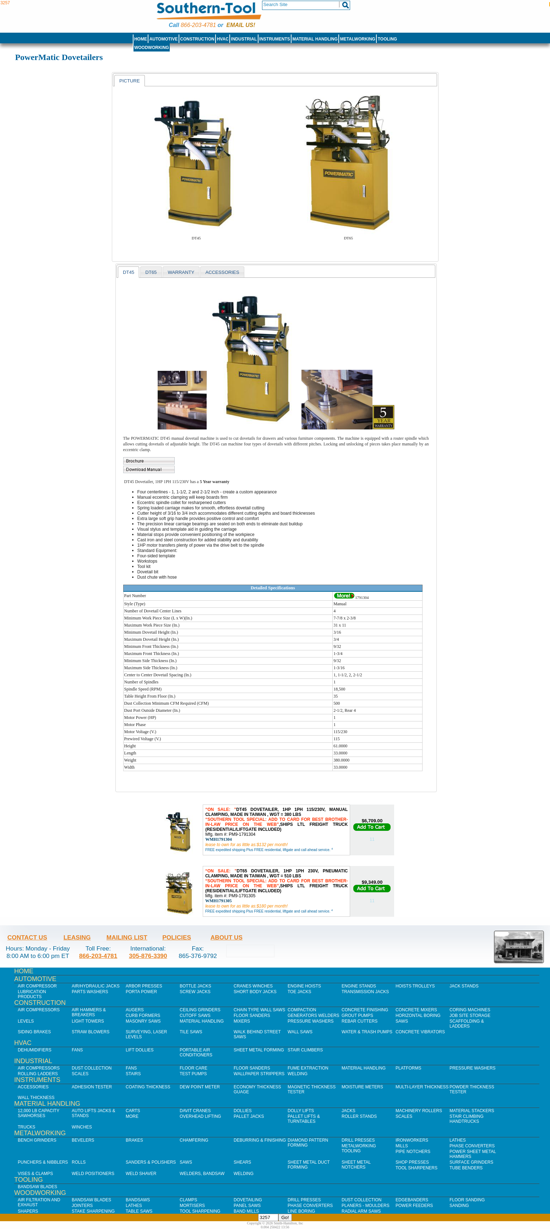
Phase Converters (472, 1145)
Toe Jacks (299, 991)
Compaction (302, 1009)
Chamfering (194, 1140)
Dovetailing (248, 1199)
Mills (402, 1145)
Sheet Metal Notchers (356, 1165)
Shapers (28, 1211)
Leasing (77, 937)
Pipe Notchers (413, 1151)
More (132, 1116)
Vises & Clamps (35, 1173)
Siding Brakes (34, 1031)
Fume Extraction (308, 1068)
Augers (135, 1009)
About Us (227, 937)
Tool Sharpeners (416, 1167)
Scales (80, 1073)
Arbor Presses (144, 986)
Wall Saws (300, 1031)
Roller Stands (359, 1116)
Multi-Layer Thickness (422, 1086)
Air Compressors (39, 1009)
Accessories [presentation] (222, 272)
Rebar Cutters (359, 1021)
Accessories (33, 1086)
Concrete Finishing (365, 1009)
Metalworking (357, 39)
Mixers (242, 1021)
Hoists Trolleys (415, 986)
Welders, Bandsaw (202, 1173)
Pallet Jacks (249, 1116)
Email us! (241, 25)
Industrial (244, 39)
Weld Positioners (93, 1173)
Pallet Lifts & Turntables (304, 1119)
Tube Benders (466, 1167)
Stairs (133, 1073)
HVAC (223, 39)
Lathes (458, 1140)
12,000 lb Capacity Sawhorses (38, 1113)
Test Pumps (193, 1073)
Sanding (459, 1205)
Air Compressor (37, 986)
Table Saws (139, 1211)
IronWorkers (412, 1140)
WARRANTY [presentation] (181, 272)
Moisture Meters (362, 1086)
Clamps (188, 1199)
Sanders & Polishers (151, 1162)
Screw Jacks (195, 991)
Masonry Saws (143, 1021)
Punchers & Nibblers (43, 1162)
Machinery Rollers (419, 1110)
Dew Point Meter (200, 1086)
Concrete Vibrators (420, 1031)
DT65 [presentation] (151, 272)
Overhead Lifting (200, 1116)
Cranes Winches (253, 986)
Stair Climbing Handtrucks (467, 1119)
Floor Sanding (467, 1199)
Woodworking (151, 47)
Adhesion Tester (92, 1086)
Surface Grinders (471, 1162)
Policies (176, 937)
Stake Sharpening (93, 1211)
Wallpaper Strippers (259, 1073)
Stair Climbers (305, 1049)
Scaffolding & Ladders (467, 1024)
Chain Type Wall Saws (259, 1009)
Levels (26, 1021)
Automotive (163, 39)
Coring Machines (470, 1009)
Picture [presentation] (129, 80)
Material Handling (315, 39)
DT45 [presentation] (128, 272)
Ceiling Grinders (200, 1009)
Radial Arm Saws (361, 1211)
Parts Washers (90, 991)
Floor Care (193, 1068)
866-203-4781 (198, 25)
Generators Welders (313, 1015)
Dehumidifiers (34, 1049)
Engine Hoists (304, 986)
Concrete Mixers (416, 1009)
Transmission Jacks (365, 991)
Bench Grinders (37, 1140)
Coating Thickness (148, 1086)
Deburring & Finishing (260, 1140)
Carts (133, 1110)
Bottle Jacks (195, 986)
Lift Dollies (139, 1049)
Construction (197, 39)
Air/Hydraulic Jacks (96, 986)
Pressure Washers (311, 1021)
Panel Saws (247, 1205)
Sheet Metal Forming (259, 1049)
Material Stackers (472, 1110)
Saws (402, 1021)
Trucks (26, 1127)
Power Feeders (414, 1205)
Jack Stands (464, 986)
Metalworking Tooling (359, 1148)
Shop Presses (412, 1162)
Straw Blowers (90, 1031)
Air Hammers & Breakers (89, 1012)
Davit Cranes (195, 1110)
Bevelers (83, 1140)
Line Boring (301, 1211)
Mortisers (192, 1205)
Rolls (79, 1162)
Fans (77, 1049)
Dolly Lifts (301, 1110)
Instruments (274, 39)
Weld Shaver (141, 1173)
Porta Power (141, 991)
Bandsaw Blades (37, 1186)
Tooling (387, 39)
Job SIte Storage (470, 1015)
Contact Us (27, 937)
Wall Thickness (36, 1097)
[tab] (129, 80)
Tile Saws (191, 1031)
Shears (242, 1162)
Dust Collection (91, 1068)
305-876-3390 (148, 955)
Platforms (408, 1068)
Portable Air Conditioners (196, 1052)
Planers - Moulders (366, 1205)
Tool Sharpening (200, 1211)
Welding (297, 1073)
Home (140, 39)
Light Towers (88, 1021)
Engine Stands (359, 986)
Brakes (134, 1140)
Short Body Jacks (255, 991)
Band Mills (246, 1211)
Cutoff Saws (195, 1015)
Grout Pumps (357, 1015)
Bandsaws (138, 1199)
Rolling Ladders (38, 1073)
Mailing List (127, 937)
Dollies (243, 1110)
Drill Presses (358, 1140)
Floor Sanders (252, 1015)
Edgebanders (412, 1199)
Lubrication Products (32, 994)
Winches (82, 1127)
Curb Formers (143, 1015)
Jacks (348, 1110)
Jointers (82, 1205)
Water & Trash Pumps (367, 1031)
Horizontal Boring (418, 1015)
